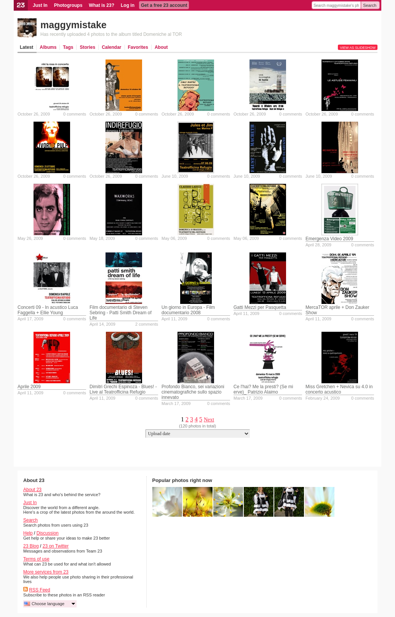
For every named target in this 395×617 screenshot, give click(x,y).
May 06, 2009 (174, 238)
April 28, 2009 (318, 245)
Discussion (48, 533)
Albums (48, 47)
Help (28, 533)
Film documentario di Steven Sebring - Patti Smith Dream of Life (121, 313)
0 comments (74, 114)
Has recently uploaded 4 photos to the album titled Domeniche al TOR (111, 34)
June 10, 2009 (175, 176)
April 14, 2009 (102, 324)
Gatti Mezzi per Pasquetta (259, 307)
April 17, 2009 (30, 319)
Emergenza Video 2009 (329, 238)
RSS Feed (39, 590)
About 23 (32, 489)
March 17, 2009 (176, 403)
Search (369, 5)
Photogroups (68, 5)
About (161, 47)
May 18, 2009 (102, 238)
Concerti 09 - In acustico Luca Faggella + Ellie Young (48, 310)
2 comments (146, 324)
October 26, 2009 (34, 114)
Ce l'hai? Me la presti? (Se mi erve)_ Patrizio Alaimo (263, 389)
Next (209, 420)
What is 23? (101, 5)
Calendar (111, 47)
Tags (68, 47)
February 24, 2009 (322, 398)
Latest (26, 47)
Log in (127, 5)
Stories (87, 47)
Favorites (138, 47)
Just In (40, 5)
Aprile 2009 (29, 386)
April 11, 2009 (174, 319)
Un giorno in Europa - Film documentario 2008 (188, 310)
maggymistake (73, 24)
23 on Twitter (56, 546)
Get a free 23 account (164, 5)
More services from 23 (46, 572)
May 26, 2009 (30, 238)
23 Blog (31, 546)
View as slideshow (358, 48)
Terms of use (36, 559)
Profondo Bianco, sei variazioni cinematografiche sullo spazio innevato (193, 392)
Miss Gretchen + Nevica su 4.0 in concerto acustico (339, 389)
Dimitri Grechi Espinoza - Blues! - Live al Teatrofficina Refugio (123, 389)
